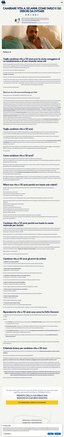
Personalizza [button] (7, 433)
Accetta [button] (57, 433)
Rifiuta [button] (50, 433)
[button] (26, 15)
